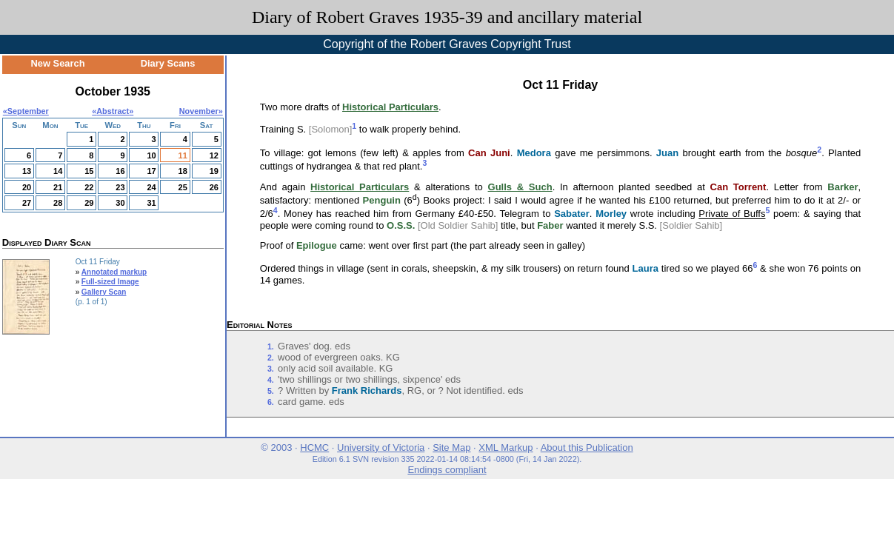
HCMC (314, 447)
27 (26, 202)
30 (120, 202)
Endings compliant (446, 469)
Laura (645, 269)
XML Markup (505, 447)
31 (151, 202)
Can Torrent (738, 186)
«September (26, 111)
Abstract (112, 111)
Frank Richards (367, 390)
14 (57, 171)
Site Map (451, 447)
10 (151, 155)
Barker (842, 186)
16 (120, 171)
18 (183, 171)
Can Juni (489, 152)
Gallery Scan (104, 292)
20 (26, 187)
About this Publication (587, 447)
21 (57, 187)
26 (214, 187)
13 (26, 171)
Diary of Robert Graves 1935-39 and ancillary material (447, 17)
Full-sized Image (110, 282)
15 (88, 171)
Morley (611, 214)
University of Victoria (380, 447)
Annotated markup (114, 272)
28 (57, 202)
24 (151, 187)
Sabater (572, 214)
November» (201, 111)
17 (151, 171)
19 (214, 171)
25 (183, 187)
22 (88, 187)
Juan (667, 152)
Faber (550, 225)
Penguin (382, 200)
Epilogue (316, 245)
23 (120, 187)
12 (214, 155)
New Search (58, 63)
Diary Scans (168, 63)
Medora (534, 152)
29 (88, 202)
